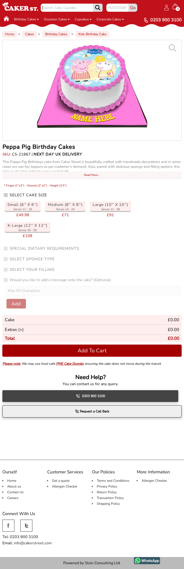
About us (14, 486)
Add (16, 304)
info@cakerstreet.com (33, 543)
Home (9, 34)
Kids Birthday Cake (92, 34)
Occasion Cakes (57, 19)
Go (133, 8)
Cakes (29, 34)
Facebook (8, 522)
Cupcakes (83, 19)
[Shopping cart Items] (177, 7)
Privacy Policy (107, 486)
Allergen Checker (64, 486)
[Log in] (166, 8)
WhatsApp (143, 559)
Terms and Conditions (113, 480)
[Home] (6, 18)
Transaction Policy (110, 498)
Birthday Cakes (26, 19)
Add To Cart (92, 350)
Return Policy (107, 492)
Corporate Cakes (110, 19)
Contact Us (15, 492)
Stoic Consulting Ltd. (103, 563)
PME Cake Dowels (70, 363)
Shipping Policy (108, 503)
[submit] (98, 8)
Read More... (92, 175)
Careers (12, 498)
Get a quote (60, 480)
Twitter (26, 522)
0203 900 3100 (90, 396)
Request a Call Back (92, 411)
